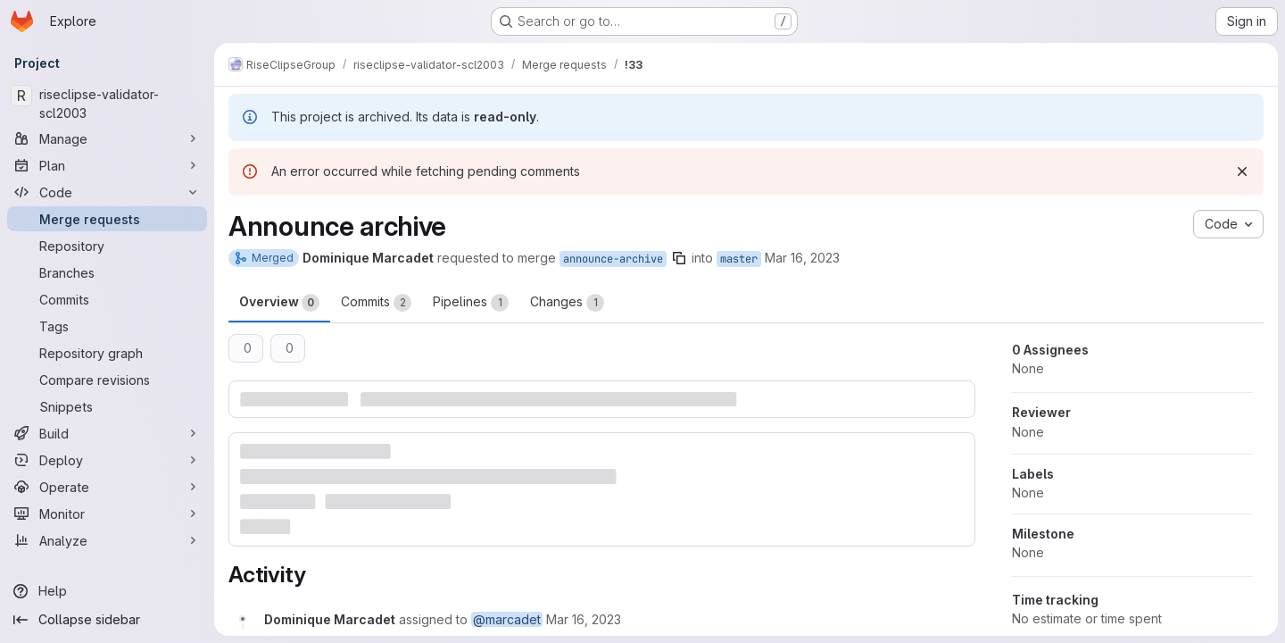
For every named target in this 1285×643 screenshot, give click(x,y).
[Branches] (107, 272)
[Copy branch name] (679, 258)
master (739, 259)
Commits (376, 303)
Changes (567, 303)
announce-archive (613, 259)
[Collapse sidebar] (107, 619)
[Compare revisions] (107, 379)
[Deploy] (107, 459)
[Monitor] (107, 513)
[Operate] (107, 486)
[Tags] (107, 325)
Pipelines (471, 303)
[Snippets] (107, 406)
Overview (279, 303)
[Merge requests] (107, 218)
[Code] (107, 192)
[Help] (107, 591)
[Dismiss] (1242, 171)
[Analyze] (107, 540)
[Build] (107, 433)
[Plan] (107, 165)
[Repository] (107, 245)
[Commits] (107, 299)
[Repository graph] (107, 352)
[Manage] (107, 138)
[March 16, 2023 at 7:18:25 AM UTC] (583, 619)
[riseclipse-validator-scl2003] (107, 103)
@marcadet (507, 619)
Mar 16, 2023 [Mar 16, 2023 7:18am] (802, 257)
